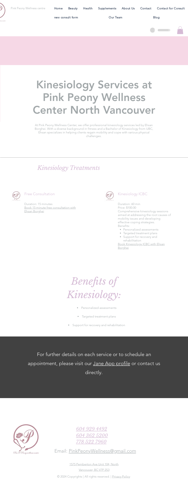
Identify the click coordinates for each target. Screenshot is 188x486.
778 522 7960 (91, 442)
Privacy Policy (121, 476)
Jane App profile (111, 363)
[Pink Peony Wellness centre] (28, 8)
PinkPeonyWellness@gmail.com (102, 451)
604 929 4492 (91, 429)
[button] (180, 30)
